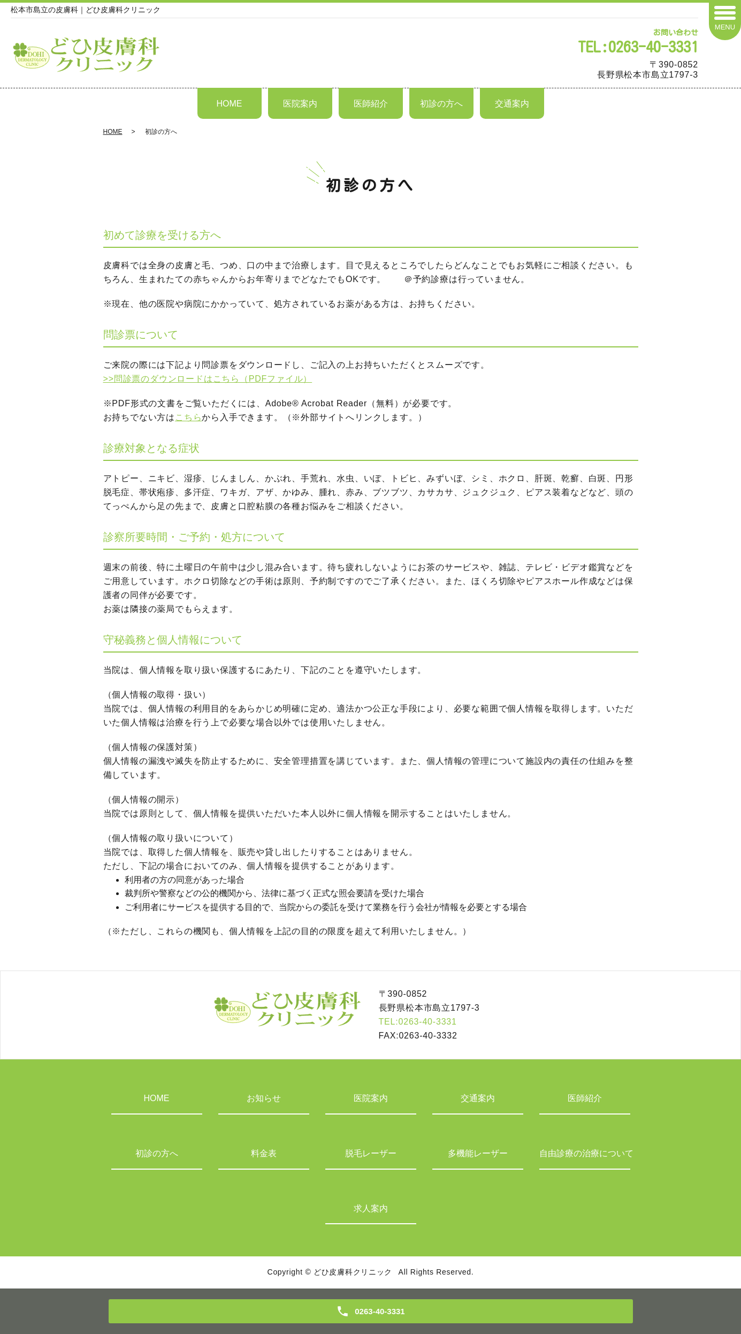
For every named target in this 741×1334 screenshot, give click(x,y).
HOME (229, 103)
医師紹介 (371, 103)
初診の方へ (441, 103)
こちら (188, 417)
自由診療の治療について (584, 1153)
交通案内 (512, 103)
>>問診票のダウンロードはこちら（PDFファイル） (207, 378)
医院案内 (300, 103)
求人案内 (371, 1208)
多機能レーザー (478, 1153)
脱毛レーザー (370, 1153)
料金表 (264, 1153)
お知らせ (264, 1098)
